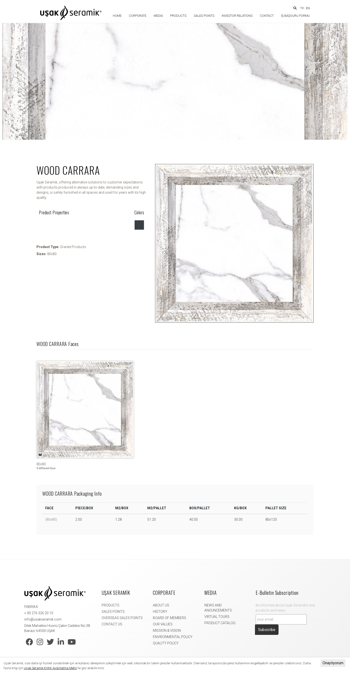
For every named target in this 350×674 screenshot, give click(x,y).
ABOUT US (161, 605)
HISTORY (160, 612)
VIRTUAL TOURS (216, 617)
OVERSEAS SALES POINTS (122, 618)
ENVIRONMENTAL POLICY (172, 637)
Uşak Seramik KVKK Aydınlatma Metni (50, 668)
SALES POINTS (113, 612)
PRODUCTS (110, 605)
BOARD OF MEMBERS (169, 618)
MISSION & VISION (167, 630)
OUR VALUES (163, 624)
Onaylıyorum (333, 663)
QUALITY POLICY (166, 643)
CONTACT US (112, 624)
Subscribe (266, 629)
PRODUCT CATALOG (220, 623)
